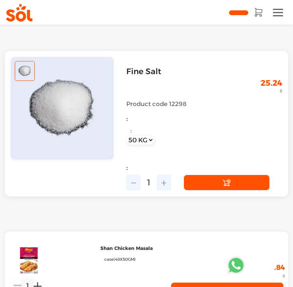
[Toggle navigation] (278, 12)
